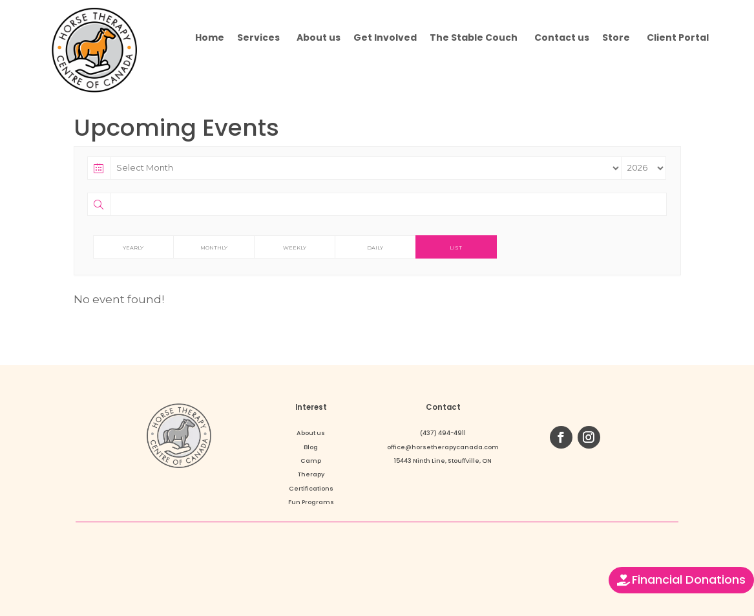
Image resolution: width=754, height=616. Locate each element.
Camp (310, 460)
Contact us (561, 37)
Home (209, 37)
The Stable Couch (474, 37)
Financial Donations (689, 579)
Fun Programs (311, 502)
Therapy (311, 474)
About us (318, 37)
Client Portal (678, 37)
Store (616, 37)
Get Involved (385, 37)
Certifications (311, 488)
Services (258, 37)
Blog (311, 447)
